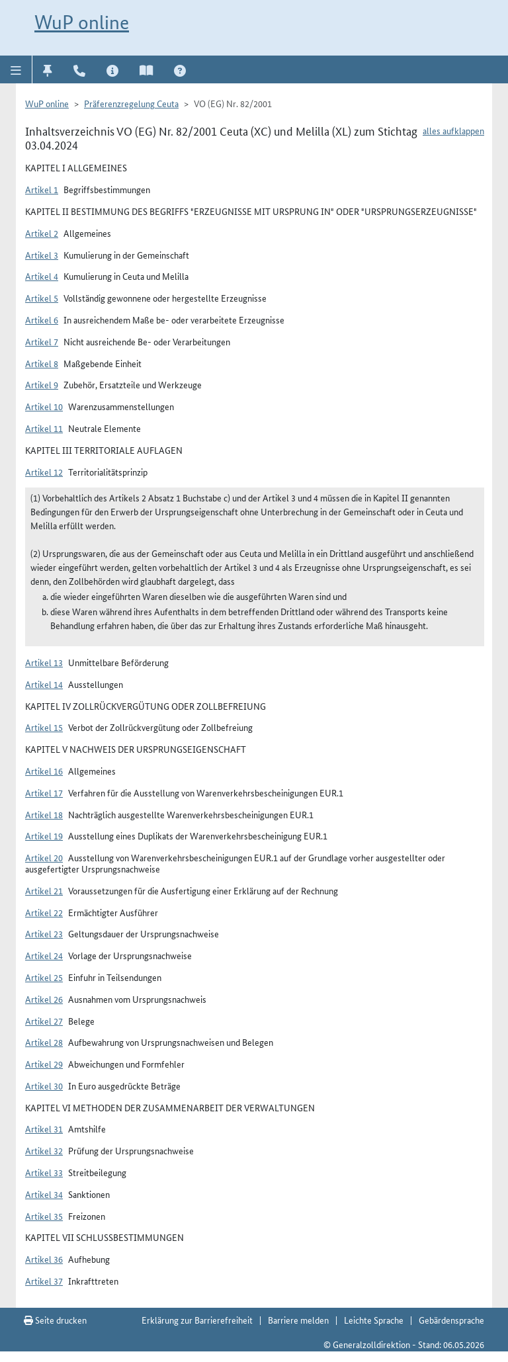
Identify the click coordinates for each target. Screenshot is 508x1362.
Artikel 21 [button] (44, 890)
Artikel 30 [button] (44, 1085)
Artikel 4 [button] (41, 275)
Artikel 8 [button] (41, 363)
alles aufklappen (453, 130)
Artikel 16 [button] (44, 770)
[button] (16, 69)
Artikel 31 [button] (44, 1128)
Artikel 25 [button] (44, 977)
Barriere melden (298, 1319)
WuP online (81, 22)
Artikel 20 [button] (44, 857)
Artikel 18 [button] (44, 814)
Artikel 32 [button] (44, 1150)
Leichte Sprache (373, 1319)
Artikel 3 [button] (41, 254)
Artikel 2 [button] (41, 232)
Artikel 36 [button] (44, 1258)
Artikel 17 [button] (44, 792)
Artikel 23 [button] (44, 933)
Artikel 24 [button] (44, 955)
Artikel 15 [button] (44, 727)
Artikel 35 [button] (44, 1215)
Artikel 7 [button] (41, 341)
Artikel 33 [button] (44, 1172)
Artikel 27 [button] (44, 1020)
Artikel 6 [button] (41, 319)
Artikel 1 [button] (41, 189)
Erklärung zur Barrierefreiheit (197, 1319)
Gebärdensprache (451, 1319)
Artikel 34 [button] (44, 1194)
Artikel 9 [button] (41, 384)
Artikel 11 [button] (44, 428)
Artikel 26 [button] (44, 998)
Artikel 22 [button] (44, 912)
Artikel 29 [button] (44, 1063)
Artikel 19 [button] (44, 835)
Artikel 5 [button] (41, 297)
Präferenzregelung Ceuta (131, 103)
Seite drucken (55, 1319)
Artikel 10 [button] (44, 406)
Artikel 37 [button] (44, 1280)
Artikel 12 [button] (44, 471)
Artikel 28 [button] (44, 1041)
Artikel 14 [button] (44, 684)
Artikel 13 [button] (44, 662)
